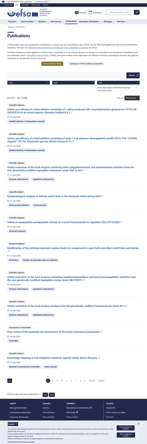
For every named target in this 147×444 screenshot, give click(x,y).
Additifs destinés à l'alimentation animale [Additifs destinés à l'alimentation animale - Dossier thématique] (27, 121)
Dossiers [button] (43, 21)
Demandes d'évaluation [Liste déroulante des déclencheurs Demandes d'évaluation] (90, 21)
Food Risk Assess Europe (38, 55)
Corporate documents (19, 417)
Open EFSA (25, 5)
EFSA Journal (35, 5)
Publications (71, 21)
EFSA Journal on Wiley (52, 64)
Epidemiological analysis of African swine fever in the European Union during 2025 (55, 196)
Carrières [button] (122, 21)
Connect (45, 5)
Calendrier (95, 12)
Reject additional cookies (126, 435)
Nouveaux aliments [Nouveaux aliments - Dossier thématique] (17, 231)
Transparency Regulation (20, 412)
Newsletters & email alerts (78, 408)
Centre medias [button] (28, 21)
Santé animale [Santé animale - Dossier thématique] (40, 205)
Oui (45, 395)
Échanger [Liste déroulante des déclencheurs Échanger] (109, 21)
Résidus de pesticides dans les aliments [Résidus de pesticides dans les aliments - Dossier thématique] (40, 260)
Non (51, 395)
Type (55, 83)
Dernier (101, 381)
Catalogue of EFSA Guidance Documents (86, 64)
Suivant (92, 381)
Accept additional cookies (125, 428)
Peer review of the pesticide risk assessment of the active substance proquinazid (54, 331)
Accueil (10, 27)
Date (100, 83)
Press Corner (72, 417)
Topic (11, 83)
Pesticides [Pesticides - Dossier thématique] (13, 260)
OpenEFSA (110, 408)
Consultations (49, 412)
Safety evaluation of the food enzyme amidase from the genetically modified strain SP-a (67, 305)
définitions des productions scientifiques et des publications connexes (58, 48)
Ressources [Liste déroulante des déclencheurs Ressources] (57, 21)
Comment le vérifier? (41, 1)
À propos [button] (13, 21)
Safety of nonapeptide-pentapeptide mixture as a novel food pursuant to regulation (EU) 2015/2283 (65, 222)
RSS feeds (71, 412)
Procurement (48, 417)
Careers (46, 408)
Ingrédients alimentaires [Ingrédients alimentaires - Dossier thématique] (43, 179)
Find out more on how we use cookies (21, 442)
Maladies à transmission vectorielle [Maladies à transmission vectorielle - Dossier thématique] (24, 367)
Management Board (18, 408)
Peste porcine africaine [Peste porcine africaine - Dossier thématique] (19, 205)
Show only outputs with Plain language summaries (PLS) (113, 89)
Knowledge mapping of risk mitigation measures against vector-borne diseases (53, 357)
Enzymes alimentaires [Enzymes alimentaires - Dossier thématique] (18, 179)
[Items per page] (9, 381)
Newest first (131, 98)
